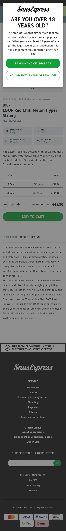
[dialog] (33, 265)
